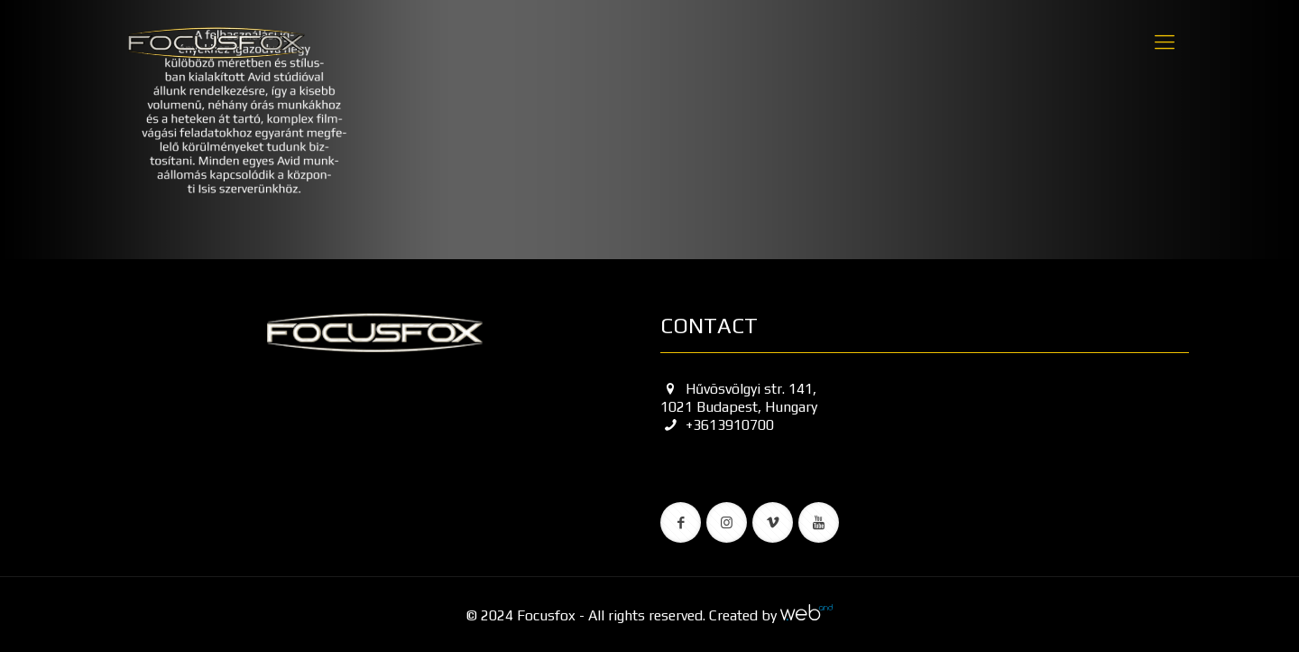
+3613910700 (716, 424)
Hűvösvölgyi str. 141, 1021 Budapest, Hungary (738, 397)
